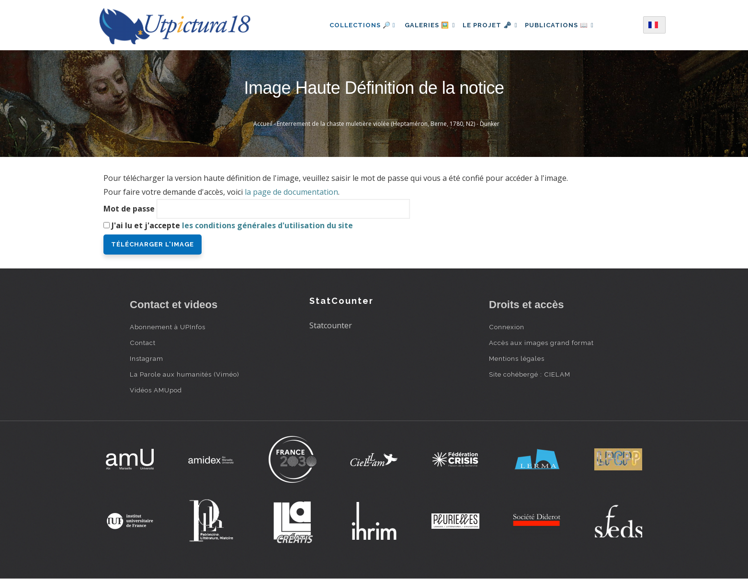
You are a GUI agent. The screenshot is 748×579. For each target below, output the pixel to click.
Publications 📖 (563, 25)
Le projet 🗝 (490, 25)
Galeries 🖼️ (426, 25)
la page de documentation (291, 192)
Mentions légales (516, 358)
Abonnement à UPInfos (167, 327)
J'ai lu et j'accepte (232, 225)
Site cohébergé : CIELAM (529, 374)
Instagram (146, 358)
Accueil (262, 124)
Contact (143, 342)
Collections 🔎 (356, 25)
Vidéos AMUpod (156, 390)
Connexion (506, 327)
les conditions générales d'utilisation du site (267, 225)
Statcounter (330, 325)
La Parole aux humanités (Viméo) (184, 374)
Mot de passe (129, 208)
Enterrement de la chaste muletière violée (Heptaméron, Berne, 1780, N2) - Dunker (388, 124)
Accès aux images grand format (541, 342)
